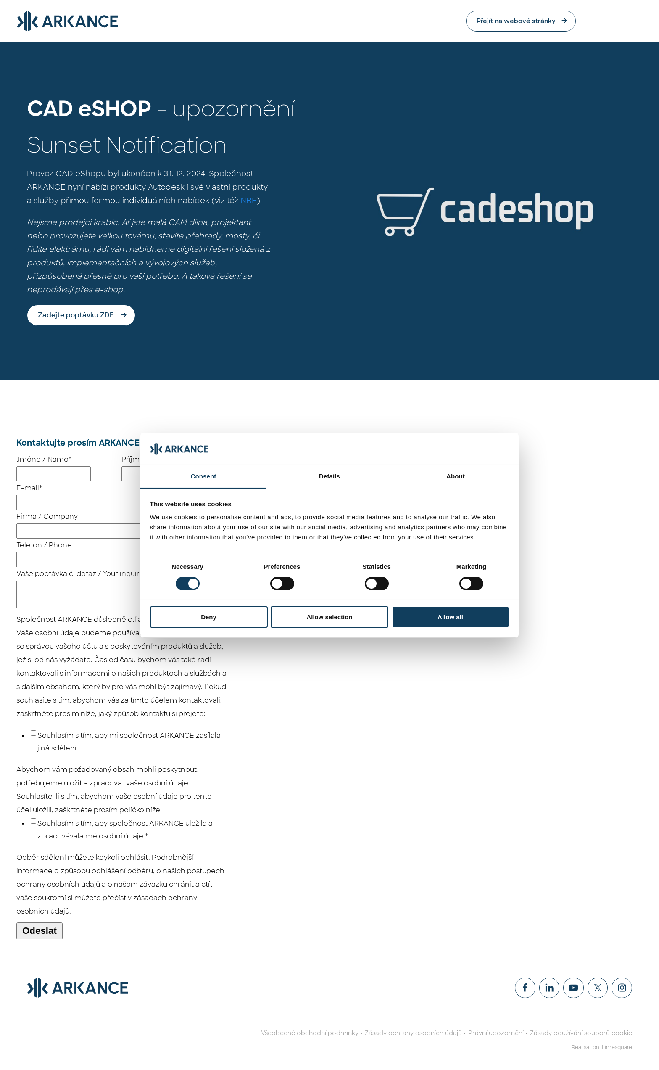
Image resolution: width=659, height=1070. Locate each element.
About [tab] (455, 476)
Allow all (450, 617)
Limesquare (617, 1048)
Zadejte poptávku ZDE (76, 315)
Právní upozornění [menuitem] (496, 1034)
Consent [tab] (203, 476)
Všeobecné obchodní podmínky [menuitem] (309, 1034)
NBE (248, 201)
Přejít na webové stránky (579, 20)
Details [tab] (329, 476)
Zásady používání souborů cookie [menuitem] (581, 1034)
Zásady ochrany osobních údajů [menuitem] (413, 1034)
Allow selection (329, 617)
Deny (208, 617)
